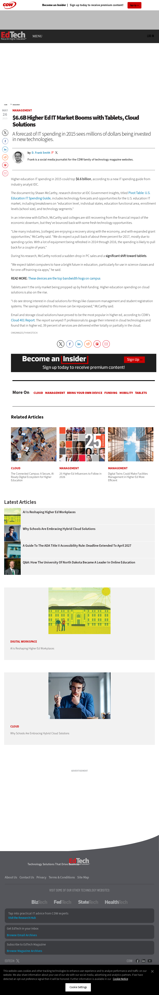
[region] (79, 980)
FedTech (62, 902)
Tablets (141, 393)
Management (16, 105)
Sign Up (133, 5)
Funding (110, 393)
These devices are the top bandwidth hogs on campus (64, 278)
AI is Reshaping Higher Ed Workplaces (49, 512)
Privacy (41, 877)
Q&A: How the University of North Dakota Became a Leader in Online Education (79, 562)
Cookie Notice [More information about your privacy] (120, 979)
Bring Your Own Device (84, 393)
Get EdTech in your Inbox (23, 928)
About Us (11, 877)
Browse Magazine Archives (24, 951)
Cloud (38, 393)
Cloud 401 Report (23, 320)
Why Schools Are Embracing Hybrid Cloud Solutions (59, 529)
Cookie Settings (78, 987)
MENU (37, 36)
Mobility (126, 393)
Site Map (83, 877)
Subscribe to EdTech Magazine (26, 944)
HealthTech (116, 902)
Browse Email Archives (22, 935)
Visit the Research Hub (22, 917)
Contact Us (26, 877)
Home (5, 105)
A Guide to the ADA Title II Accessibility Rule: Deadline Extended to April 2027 (77, 545)
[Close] (152, 971)
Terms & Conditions (62, 877)
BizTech (39, 902)
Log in (150, 36)
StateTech (88, 902)
